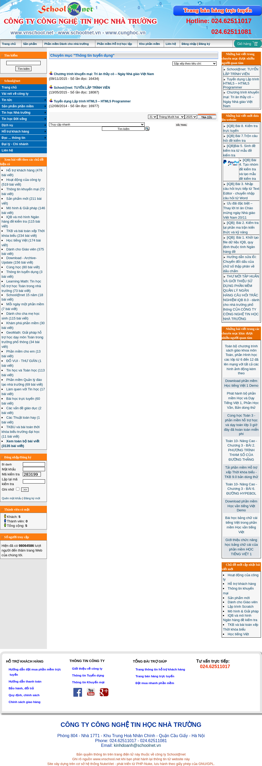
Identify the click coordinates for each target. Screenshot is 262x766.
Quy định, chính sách (24, 695)
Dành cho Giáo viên (243, 602)
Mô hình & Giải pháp (243, 611)
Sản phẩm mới (239, 598)
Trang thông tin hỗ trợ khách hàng (160, 669)
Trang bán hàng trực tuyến (154, 676)
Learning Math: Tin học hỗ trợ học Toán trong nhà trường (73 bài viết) (21, 286)
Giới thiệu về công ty (87, 668)
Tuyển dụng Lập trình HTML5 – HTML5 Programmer (92, 101)
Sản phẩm (30, 43)
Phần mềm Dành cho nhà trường (66, 43)
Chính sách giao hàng (24, 702)
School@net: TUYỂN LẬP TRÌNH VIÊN (82, 88)
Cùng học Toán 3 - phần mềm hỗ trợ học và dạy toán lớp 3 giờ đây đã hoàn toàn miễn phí (241, 424)
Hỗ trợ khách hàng (242, 584)
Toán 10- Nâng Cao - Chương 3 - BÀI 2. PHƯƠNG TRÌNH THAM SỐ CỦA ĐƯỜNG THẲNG (241, 450)
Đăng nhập (189, 43)
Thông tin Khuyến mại (88, 682)
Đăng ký (204, 43)
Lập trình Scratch (241, 606)
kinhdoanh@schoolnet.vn (137, 745)
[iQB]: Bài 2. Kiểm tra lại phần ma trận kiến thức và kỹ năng (241, 227)
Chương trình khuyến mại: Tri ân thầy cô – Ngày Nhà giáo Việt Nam (104, 74)
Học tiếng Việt (238, 634)
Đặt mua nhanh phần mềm (154, 683)
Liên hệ (171, 43)
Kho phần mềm (149, 43)
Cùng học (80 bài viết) (23, 267)
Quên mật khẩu (11, 498)
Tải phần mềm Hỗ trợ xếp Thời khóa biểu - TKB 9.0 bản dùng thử (241, 472)
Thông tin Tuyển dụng (88, 675)
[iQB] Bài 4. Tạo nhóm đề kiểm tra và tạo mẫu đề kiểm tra (248, 169)
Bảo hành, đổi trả (21, 688)
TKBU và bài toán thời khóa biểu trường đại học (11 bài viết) (21, 431)
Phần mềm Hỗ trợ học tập (114, 43)
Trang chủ (9, 43)
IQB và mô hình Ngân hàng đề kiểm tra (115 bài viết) (21, 221)
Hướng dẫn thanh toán (25, 681)
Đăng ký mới (32, 498)
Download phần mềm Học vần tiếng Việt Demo (241, 505)
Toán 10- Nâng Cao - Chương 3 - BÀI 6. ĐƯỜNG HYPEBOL (241, 488)
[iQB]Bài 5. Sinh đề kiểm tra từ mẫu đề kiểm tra (239, 150)
